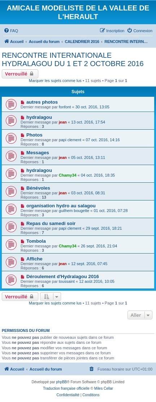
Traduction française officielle (66, 388)
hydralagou (39, 117)
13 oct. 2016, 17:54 (88, 122)
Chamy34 (68, 175)
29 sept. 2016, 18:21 (104, 228)
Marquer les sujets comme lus (55, 80)
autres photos (42, 102)
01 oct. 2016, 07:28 (110, 210)
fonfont (65, 107)
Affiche (34, 258)
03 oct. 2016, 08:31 (88, 193)
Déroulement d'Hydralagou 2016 (62, 276)
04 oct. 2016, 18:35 (98, 175)
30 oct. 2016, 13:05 (92, 107)
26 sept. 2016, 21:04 (99, 246)
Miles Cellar (103, 388)
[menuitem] (11, 30)
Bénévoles (38, 188)
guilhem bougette (74, 210)
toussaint (67, 281)
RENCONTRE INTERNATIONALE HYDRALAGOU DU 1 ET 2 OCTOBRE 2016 (73, 59)
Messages (37, 152)
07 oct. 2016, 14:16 (103, 140)
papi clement (70, 140)
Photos (34, 135)
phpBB (61, 382)
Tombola (36, 241)
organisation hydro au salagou (61, 205)
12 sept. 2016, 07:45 (89, 263)
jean (63, 122)
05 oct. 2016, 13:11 (88, 157)
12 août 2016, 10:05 (96, 281)
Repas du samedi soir (50, 223)
